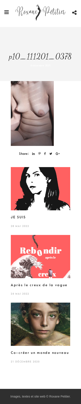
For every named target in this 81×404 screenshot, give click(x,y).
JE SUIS (18, 217)
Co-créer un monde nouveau (40, 353)
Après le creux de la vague (39, 285)
